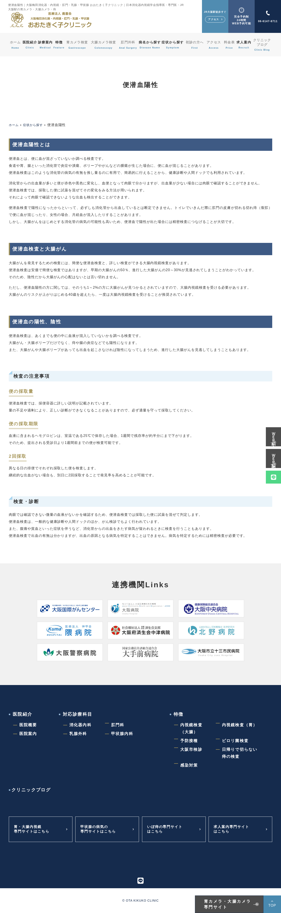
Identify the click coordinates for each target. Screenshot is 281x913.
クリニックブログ (263, 45)
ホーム (14, 44)
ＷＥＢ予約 (273, 433)
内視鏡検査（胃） (239, 725)
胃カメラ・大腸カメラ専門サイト (227, 904)
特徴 (60, 44)
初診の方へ (197, 44)
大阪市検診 (191, 749)
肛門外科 (128, 44)
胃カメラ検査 (79, 44)
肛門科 (117, 725)
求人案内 (244, 44)
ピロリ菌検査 (235, 741)
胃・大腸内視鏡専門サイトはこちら (34, 829)
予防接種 (189, 741)
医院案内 (28, 733)
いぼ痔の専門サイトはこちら (167, 829)
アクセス (215, 44)
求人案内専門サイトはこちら (233, 829)
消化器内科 (80, 725)
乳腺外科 (78, 733)
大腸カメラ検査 (104, 44)
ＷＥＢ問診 (273, 455)
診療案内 (45, 44)
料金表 (229, 44)
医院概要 (28, 725)
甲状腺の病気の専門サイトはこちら (100, 829)
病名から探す (151, 44)
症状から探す (175, 44)
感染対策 (189, 765)
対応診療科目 (77, 714)
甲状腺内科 (122, 733)
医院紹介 (29, 44)
